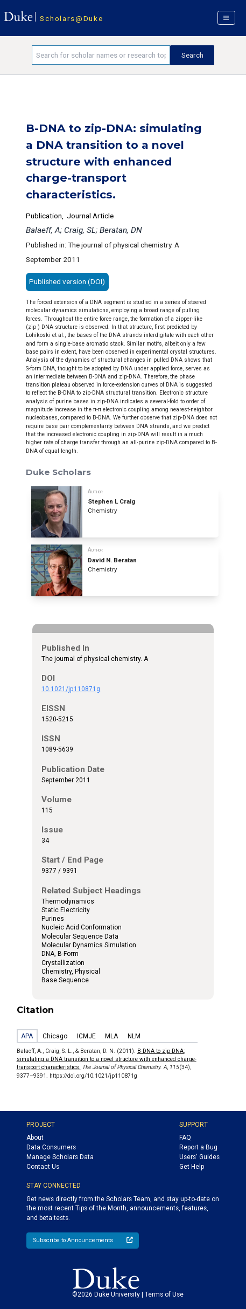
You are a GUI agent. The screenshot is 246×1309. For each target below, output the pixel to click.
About (35, 1137)
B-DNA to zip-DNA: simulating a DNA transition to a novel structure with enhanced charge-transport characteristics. (106, 1059)
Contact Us (42, 1166)
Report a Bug (198, 1147)
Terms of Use (164, 1294)
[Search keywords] (101, 55)
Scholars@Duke (71, 18)
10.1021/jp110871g (70, 689)
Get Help (191, 1166)
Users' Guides (199, 1157)
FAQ (185, 1137)
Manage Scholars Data (60, 1157)
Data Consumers (51, 1147)
